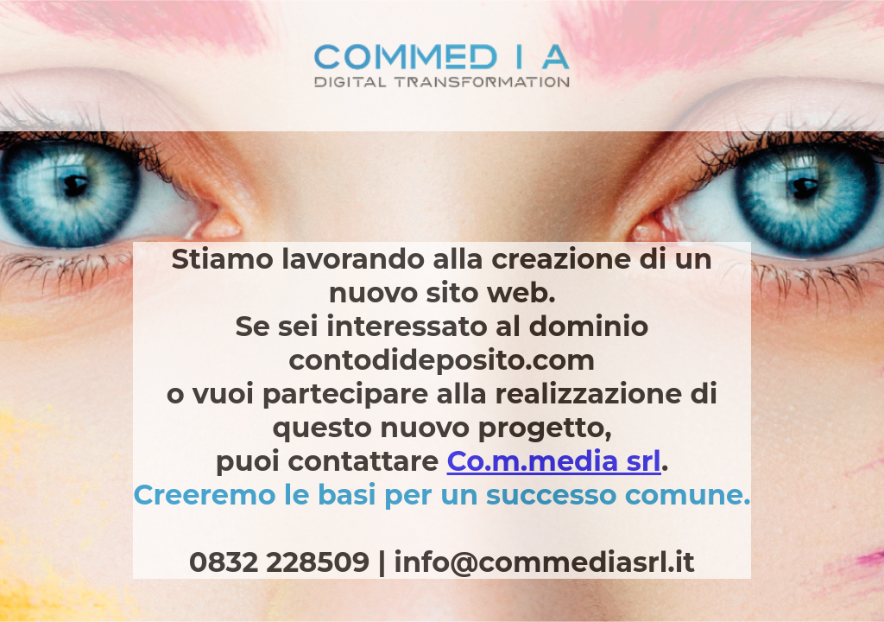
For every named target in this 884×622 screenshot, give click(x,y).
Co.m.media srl (554, 461)
